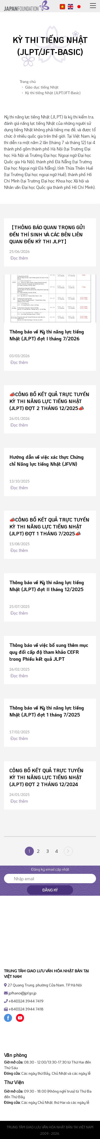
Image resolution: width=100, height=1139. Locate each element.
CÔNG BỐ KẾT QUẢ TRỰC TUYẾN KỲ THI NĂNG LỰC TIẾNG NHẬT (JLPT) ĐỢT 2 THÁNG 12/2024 (46, 777)
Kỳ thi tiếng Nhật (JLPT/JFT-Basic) (51, 93)
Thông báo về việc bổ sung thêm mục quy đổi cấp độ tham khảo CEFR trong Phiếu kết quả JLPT (48, 652)
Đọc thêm (18, 258)
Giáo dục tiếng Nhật (40, 87)
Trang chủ (28, 82)
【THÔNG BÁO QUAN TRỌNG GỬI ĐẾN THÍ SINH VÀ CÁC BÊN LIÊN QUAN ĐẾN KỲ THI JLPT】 (47, 234)
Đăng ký (50, 890)
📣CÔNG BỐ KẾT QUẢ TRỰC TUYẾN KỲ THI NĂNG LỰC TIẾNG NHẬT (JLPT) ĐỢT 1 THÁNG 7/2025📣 (49, 526)
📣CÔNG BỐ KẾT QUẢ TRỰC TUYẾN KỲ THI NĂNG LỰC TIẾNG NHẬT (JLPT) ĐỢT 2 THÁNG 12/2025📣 (49, 401)
